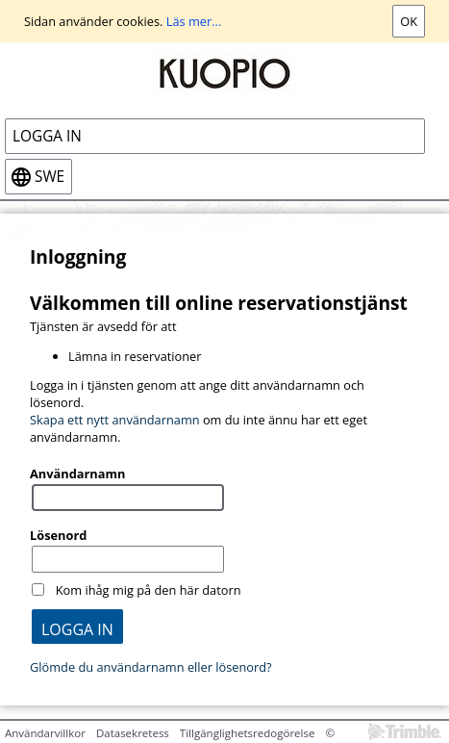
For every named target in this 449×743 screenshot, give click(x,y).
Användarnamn (77, 473)
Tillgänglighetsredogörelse (247, 733)
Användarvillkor (45, 733)
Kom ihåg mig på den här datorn (148, 590)
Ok (408, 21)
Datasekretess (132, 733)
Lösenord (58, 535)
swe (49, 177)
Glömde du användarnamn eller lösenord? (151, 667)
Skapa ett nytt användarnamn (115, 419)
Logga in (47, 136)
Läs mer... (194, 21)
